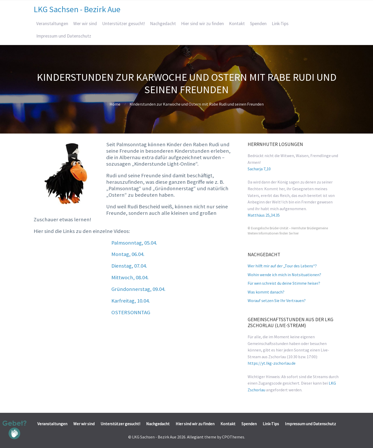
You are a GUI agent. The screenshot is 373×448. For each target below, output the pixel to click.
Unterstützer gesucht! (123, 23)
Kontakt (237, 23)
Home (115, 104)
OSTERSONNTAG (130, 312)
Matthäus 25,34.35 (264, 215)
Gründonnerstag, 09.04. (138, 289)
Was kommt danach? (266, 292)
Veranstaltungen (52, 23)
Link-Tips (280, 23)
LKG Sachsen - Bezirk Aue (77, 9)
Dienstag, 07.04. (129, 265)
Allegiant (195, 436)
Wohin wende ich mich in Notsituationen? (284, 274)
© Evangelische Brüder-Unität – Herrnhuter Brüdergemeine (288, 228)
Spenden (258, 23)
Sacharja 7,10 (259, 168)
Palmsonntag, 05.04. (134, 242)
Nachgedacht (163, 23)
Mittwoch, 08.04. (130, 277)
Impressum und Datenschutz (63, 36)
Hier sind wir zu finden (202, 23)
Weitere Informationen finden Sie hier (273, 233)
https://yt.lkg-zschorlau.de (272, 363)
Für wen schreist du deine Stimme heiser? (284, 283)
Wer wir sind (85, 23)
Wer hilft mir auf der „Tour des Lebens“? (282, 265)
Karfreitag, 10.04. (130, 300)
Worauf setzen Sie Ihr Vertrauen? (277, 300)
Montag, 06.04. (128, 254)
